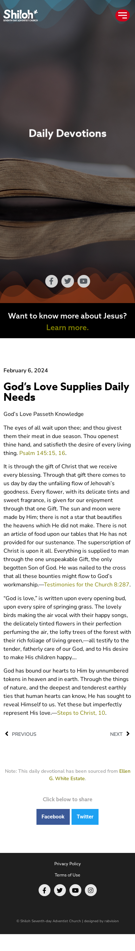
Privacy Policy (67, 864)
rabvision (111, 921)
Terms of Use (67, 875)
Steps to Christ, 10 (81, 713)
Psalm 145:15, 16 (42, 453)
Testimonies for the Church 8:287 (86, 585)
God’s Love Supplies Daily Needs (66, 392)
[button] (53, 817)
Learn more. (67, 327)
